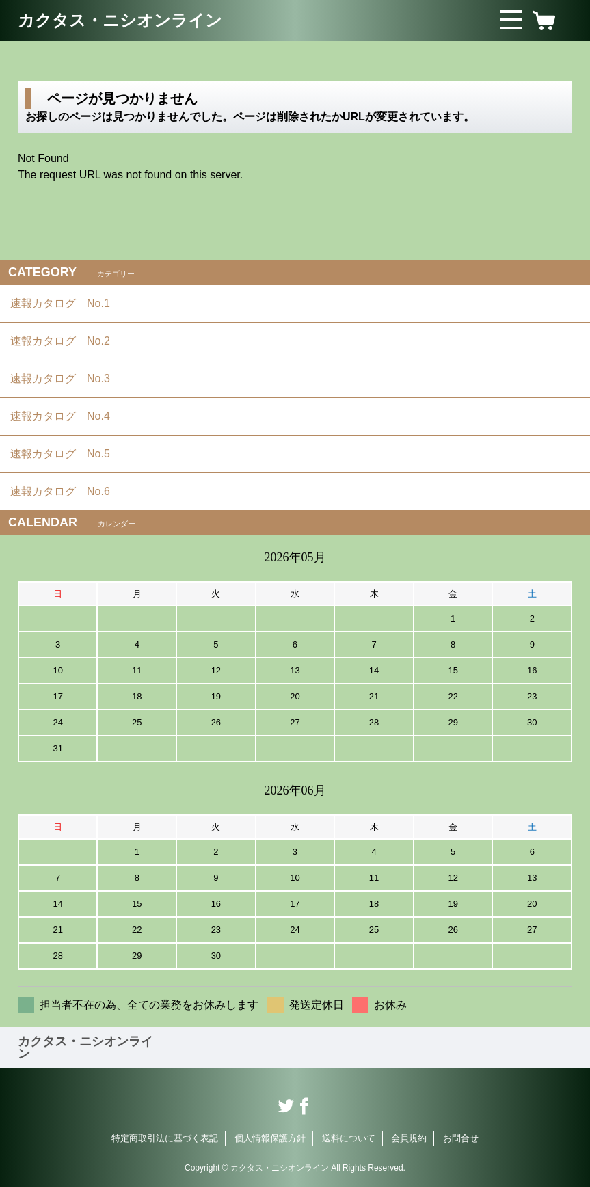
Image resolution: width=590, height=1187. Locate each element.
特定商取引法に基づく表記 (164, 1138)
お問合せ (461, 1138)
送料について (348, 1138)
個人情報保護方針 (270, 1138)
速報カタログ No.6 (67, 491)
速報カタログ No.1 (65, 303)
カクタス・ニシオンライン (120, 20)
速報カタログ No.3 (65, 378)
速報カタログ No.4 (65, 416)
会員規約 (409, 1138)
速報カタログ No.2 (65, 341)
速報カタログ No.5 (65, 453)
